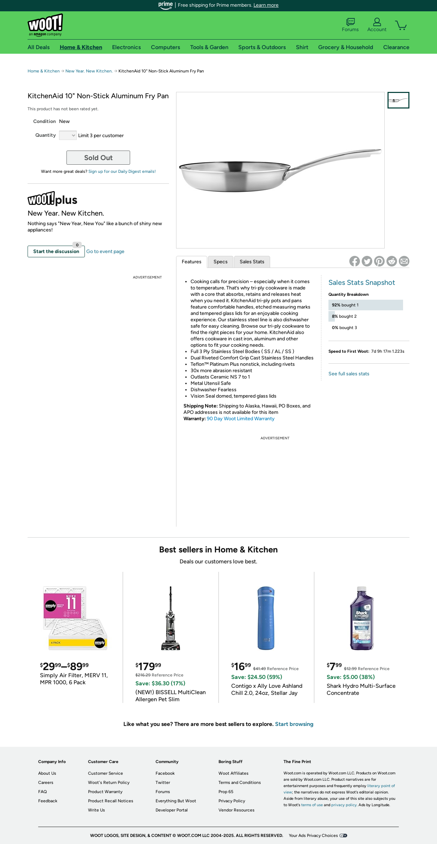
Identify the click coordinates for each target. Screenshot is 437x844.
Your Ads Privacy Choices (313, 835)
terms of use (312, 805)
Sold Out (98, 157)
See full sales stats (348, 374)
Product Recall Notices (110, 800)
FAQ (42, 791)
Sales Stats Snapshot (361, 282)
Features (192, 262)
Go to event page (105, 251)
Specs (221, 262)
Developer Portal (172, 810)
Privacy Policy (231, 800)
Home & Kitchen (44, 71)
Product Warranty (105, 791)
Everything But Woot (176, 800)
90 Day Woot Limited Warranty (241, 419)
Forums (350, 25)
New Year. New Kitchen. (89, 71)
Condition (44, 121)
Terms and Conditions (239, 782)
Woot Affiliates (233, 773)
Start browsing (294, 724)
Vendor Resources (236, 810)
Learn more (266, 5)
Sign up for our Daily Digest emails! (122, 171)
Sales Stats (252, 262)
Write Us (96, 810)
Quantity (45, 135)
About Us (47, 773)
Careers (45, 782)
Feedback (47, 800)
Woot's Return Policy (108, 782)
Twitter (163, 782)
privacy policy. (344, 805)
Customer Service (105, 773)
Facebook (165, 773)
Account (376, 25)
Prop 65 (225, 791)
